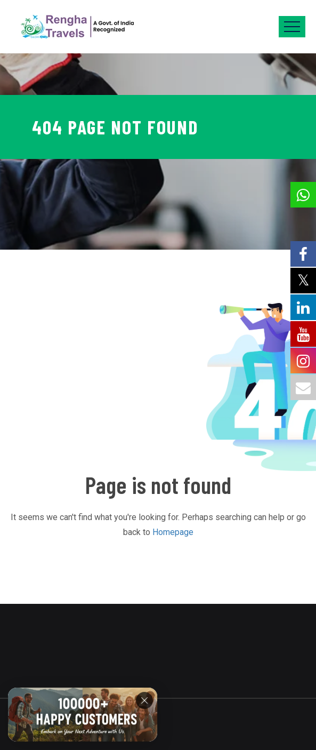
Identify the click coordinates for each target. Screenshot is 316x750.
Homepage (172, 532)
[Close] (144, 700)
